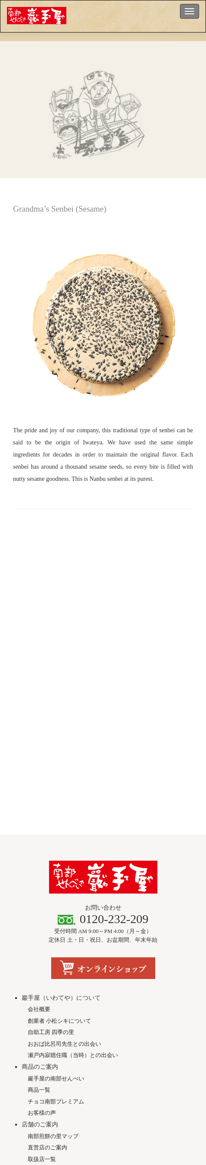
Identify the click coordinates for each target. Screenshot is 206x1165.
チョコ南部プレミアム (56, 934)
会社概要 (39, 842)
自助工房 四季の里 (51, 865)
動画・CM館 (43, 1027)
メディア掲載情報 (50, 1015)
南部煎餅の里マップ (53, 969)
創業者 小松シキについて (59, 854)
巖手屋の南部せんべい (56, 911)
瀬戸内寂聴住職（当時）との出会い (73, 888)
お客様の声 (42, 946)
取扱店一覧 (42, 992)
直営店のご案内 (47, 981)
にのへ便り (42, 1038)
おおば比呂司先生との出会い (64, 877)
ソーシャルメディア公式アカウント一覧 (102, 1051)
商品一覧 (39, 923)
